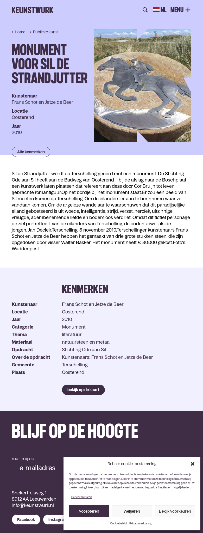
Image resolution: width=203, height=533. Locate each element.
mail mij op (23, 458)
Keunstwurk (32, 10)
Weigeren (132, 511)
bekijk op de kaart (83, 389)
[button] (192, 464)
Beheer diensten (81, 497)
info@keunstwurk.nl (33, 505)
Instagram (57, 519)
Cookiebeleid (118, 523)
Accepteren (89, 511)
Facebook (26, 519)
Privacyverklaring (140, 523)
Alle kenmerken (31, 152)
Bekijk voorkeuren (175, 511)
